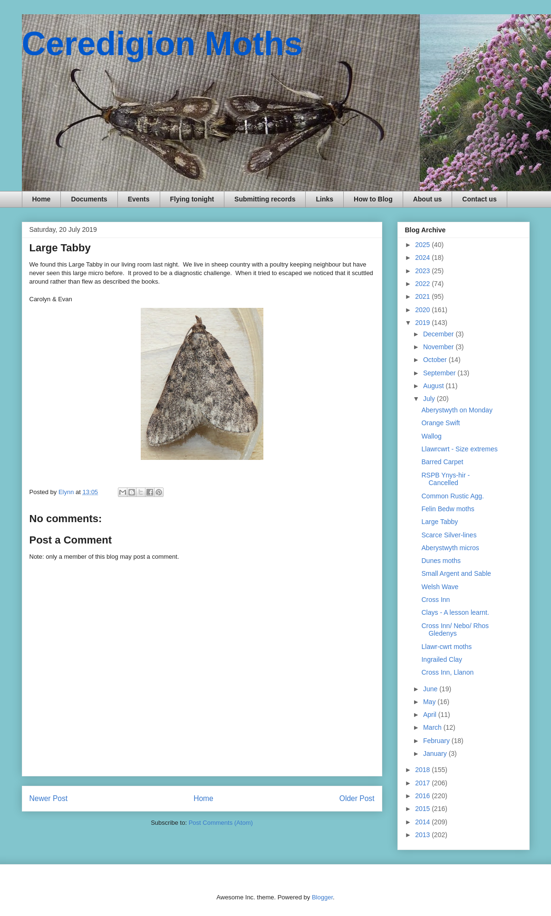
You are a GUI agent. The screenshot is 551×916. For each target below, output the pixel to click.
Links (324, 199)
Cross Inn (435, 599)
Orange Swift (440, 423)
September (440, 373)
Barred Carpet (442, 462)
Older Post (357, 798)
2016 (423, 796)
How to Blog (373, 199)
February (437, 740)
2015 (423, 808)
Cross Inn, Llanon (447, 672)
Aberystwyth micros (450, 548)
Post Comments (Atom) (221, 822)
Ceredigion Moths (162, 43)
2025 (423, 244)
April (430, 714)
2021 (423, 296)
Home (41, 199)
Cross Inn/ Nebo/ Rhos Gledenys (455, 630)
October (436, 359)
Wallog (431, 436)
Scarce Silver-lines (448, 535)
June (431, 689)
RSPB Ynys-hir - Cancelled (445, 479)
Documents (89, 199)
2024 (423, 257)
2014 (423, 822)
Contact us (479, 199)
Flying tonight (192, 199)
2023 (423, 271)
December (439, 334)
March (433, 727)
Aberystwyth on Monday (456, 410)
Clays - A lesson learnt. (455, 612)
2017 (423, 783)
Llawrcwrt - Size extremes (459, 449)
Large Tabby (439, 521)
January (436, 753)
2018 (423, 769)
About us (427, 199)
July (430, 398)
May (430, 702)
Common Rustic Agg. (452, 496)
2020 (423, 310)
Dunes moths (440, 560)
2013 (423, 835)
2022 (423, 283)
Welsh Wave (439, 587)
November (439, 347)
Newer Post (48, 798)
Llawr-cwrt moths (446, 646)
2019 (423, 322)
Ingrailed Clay (441, 659)
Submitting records (264, 199)
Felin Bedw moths (447, 509)
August (434, 386)
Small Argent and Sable (456, 573)
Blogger (322, 897)
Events (139, 199)
